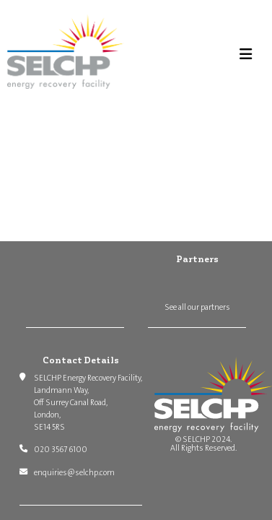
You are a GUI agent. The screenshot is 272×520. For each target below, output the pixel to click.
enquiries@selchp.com (74, 472)
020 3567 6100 (60, 449)
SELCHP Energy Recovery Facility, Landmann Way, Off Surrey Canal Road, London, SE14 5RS (88, 402)
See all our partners (197, 307)
